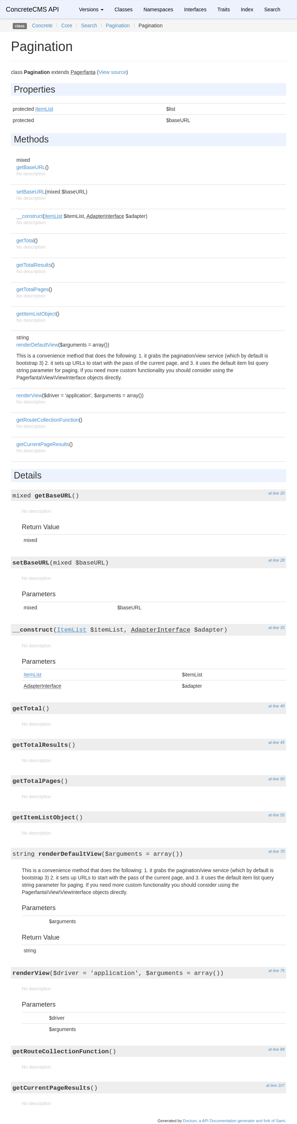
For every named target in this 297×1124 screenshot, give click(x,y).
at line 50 (276, 779)
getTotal (25, 240)
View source (112, 72)
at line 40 (276, 706)
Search (272, 9)
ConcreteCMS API (32, 9)
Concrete (42, 25)
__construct (29, 216)
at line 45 (276, 742)
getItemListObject (36, 314)
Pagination (118, 25)
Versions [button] (91, 9)
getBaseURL (30, 167)
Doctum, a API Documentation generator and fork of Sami (234, 1121)
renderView (29, 395)
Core (66, 25)
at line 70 (276, 851)
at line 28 (276, 560)
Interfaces (195, 9)
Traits (223, 9)
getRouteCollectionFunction (47, 420)
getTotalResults (33, 265)
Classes (124, 9)
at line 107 (275, 1085)
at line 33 (276, 627)
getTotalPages (32, 289)
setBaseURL (30, 192)
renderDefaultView (37, 345)
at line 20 (276, 493)
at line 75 (276, 970)
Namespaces (158, 9)
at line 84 (276, 1049)
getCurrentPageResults (42, 444)
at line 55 (276, 815)
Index (247, 9)
